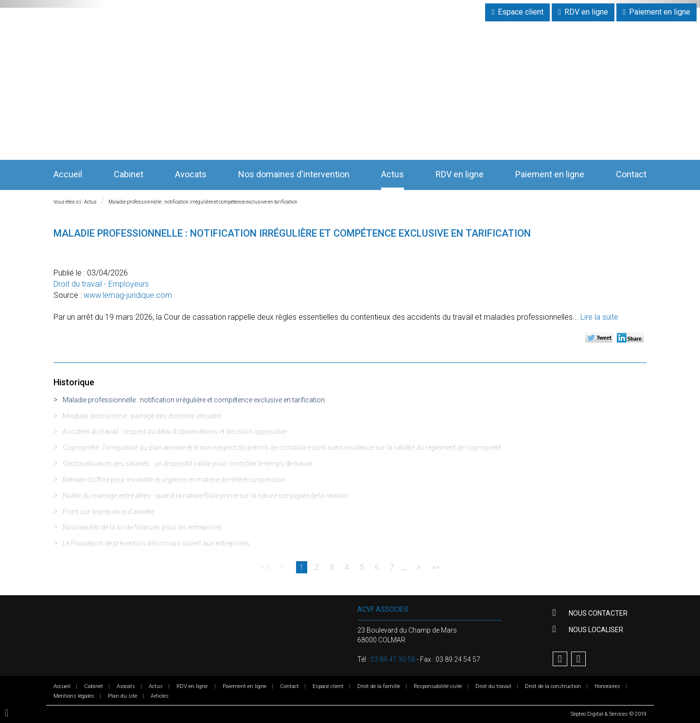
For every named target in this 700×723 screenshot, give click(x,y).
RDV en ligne (586, 12)
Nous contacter (597, 613)
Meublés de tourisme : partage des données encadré (142, 416)
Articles (160, 696)
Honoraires (607, 686)
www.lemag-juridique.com (128, 295)
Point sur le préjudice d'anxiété (108, 512)
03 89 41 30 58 (392, 659)
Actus (392, 174)
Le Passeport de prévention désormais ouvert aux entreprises (156, 543)
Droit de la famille (378, 686)
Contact (631, 174)
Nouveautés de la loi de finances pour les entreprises (142, 527)
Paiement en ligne (659, 12)
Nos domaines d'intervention (294, 174)
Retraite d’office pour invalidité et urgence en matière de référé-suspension (174, 479)
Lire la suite (599, 317)
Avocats (191, 174)
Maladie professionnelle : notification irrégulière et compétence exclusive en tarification (203, 202)
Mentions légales (73, 696)
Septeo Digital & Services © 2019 (609, 714)
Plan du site (122, 696)
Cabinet (128, 174)
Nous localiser (595, 630)
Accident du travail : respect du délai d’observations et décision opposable (175, 431)
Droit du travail (493, 686)
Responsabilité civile (438, 686)
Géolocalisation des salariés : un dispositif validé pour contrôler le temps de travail (188, 463)
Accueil (67, 174)
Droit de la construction (553, 686)
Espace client (520, 12)
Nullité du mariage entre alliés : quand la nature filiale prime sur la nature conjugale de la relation (206, 495)
